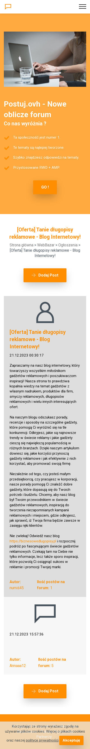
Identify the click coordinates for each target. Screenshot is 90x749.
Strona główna (21, 245)
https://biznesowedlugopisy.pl (33, 541)
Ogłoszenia (68, 245)
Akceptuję (71, 740)
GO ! (45, 187)
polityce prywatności (42, 740)
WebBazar (45, 245)
